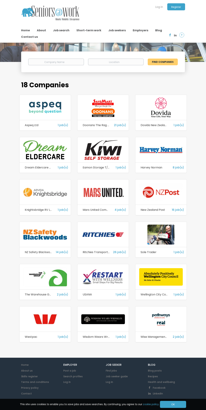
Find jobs (111, 370)
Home (25, 365)
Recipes (153, 376)
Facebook (159, 388)
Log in (159, 7)
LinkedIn (158, 393)
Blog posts (155, 370)
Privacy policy (30, 388)
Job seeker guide (117, 376)
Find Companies (163, 62)
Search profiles (73, 376)
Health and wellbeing (161, 382)
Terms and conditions (35, 382)
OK (173, 404)
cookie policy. (151, 404)
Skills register (29, 376)
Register (176, 7)
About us (27, 370)
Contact (26, 393)
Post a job (69, 370)
